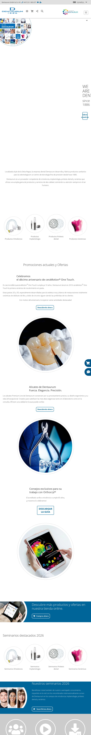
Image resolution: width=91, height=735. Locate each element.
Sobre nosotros (84, 115)
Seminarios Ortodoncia (13, 658)
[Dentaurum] (12, 10)
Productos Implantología (34, 227)
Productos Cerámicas (77, 228)
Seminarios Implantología (34, 657)
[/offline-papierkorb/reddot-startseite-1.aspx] (45, 344)
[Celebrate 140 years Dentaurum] (70, 12)
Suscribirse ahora (44, 709)
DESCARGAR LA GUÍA (45, 510)
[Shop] (32, 11)
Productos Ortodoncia (13, 228)
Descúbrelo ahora (45, 307)
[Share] (37, 11)
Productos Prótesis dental (56, 227)
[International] (27, 11)
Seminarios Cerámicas (77, 658)
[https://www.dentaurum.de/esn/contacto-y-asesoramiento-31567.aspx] (41, 2)
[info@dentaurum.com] (38, 2)
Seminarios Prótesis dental (56, 657)
